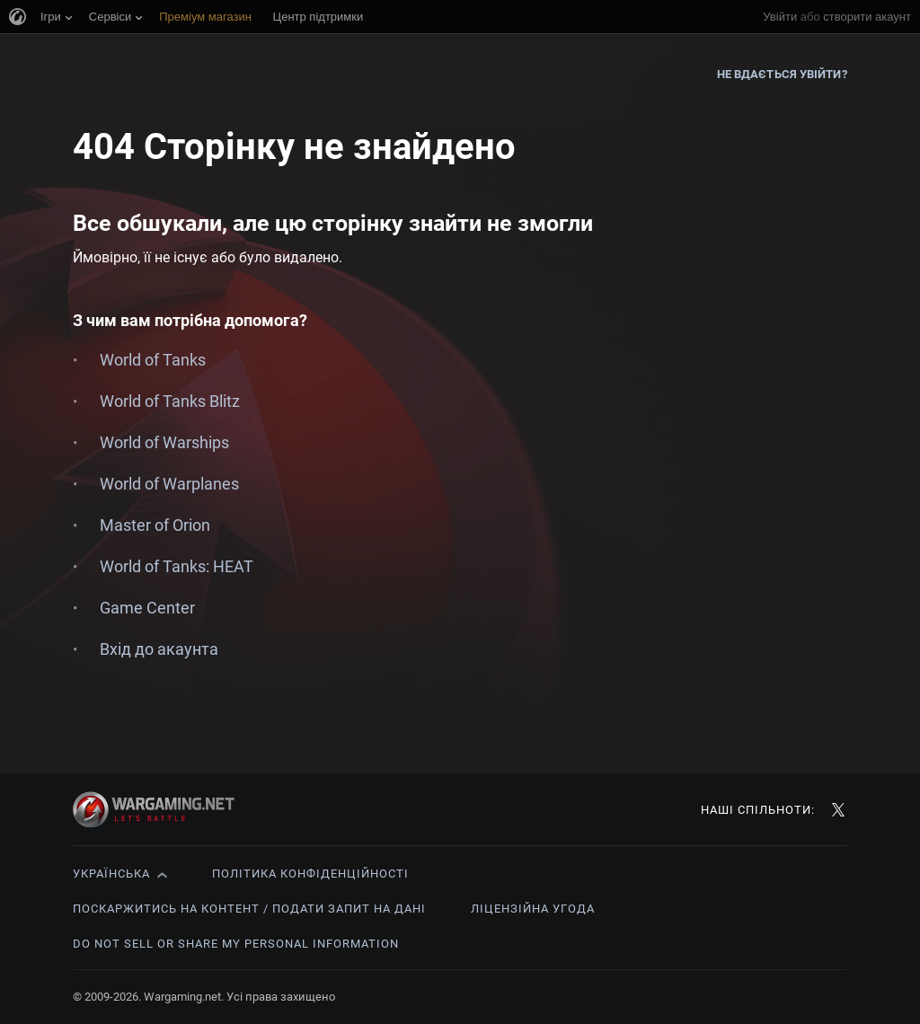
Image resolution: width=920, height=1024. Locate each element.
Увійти (780, 16)
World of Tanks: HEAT (176, 566)
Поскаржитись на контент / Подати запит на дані (249, 908)
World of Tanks (153, 359)
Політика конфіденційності (310, 873)
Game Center (147, 607)
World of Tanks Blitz (170, 401)
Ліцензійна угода (533, 908)
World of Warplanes (169, 483)
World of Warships (164, 442)
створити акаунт (867, 16)
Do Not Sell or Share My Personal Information (236, 943)
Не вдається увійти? (782, 74)
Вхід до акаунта (159, 649)
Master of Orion (155, 525)
